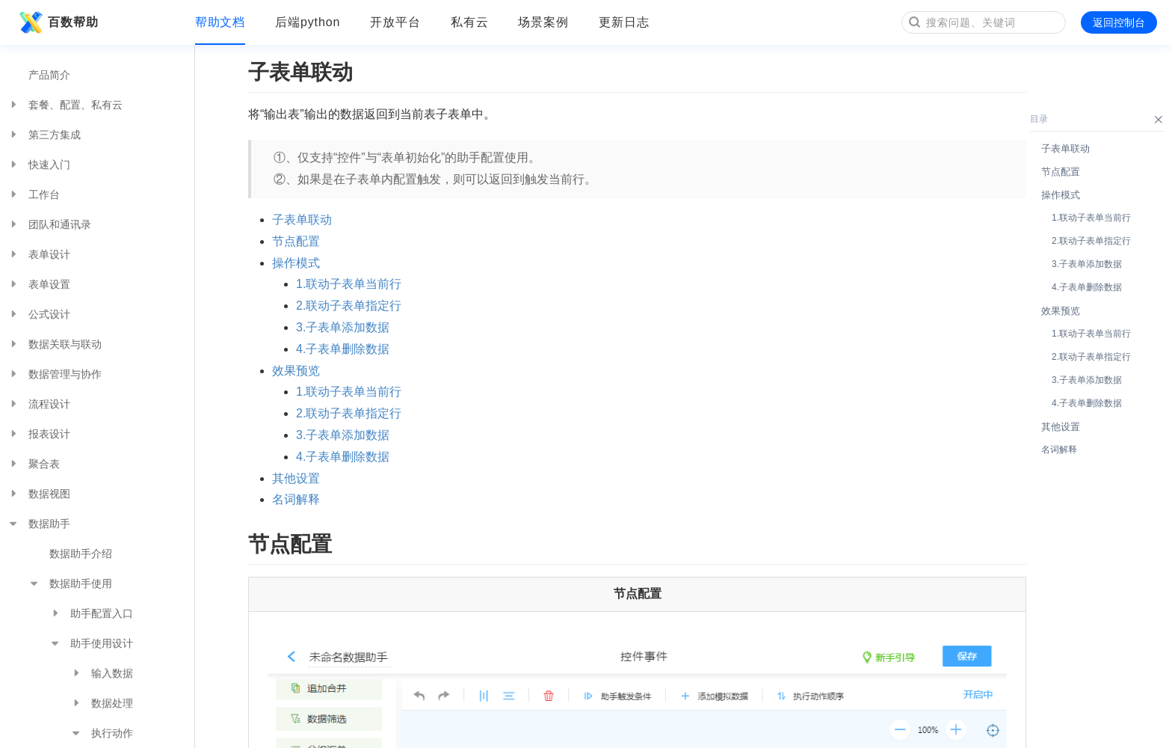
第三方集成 (44, 135)
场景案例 (543, 22)
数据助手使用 (70, 583)
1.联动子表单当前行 (348, 284)
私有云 (470, 22)
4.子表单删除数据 (342, 349)
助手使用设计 (91, 643)
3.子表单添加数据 (342, 327)
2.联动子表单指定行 (348, 305)
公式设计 (38, 314)
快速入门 (38, 165)
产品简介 (49, 75)
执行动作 (101, 733)
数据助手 (38, 524)
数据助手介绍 (80, 554)
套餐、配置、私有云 (65, 105)
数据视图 (38, 494)
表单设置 (38, 284)
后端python (307, 22)
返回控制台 (1119, 22)
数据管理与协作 (54, 374)
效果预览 (296, 370)
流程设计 (38, 404)
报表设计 (38, 434)
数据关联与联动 (54, 344)
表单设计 (38, 254)
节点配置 (296, 241)
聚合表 (33, 464)
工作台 (33, 194)
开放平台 (395, 22)
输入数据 (101, 673)
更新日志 (624, 22)
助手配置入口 (91, 613)
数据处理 (101, 703)
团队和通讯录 (49, 224)
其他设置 (296, 478)
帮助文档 (220, 22)
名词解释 (296, 499)
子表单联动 (302, 219)
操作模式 (296, 263)
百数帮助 (57, 22)
